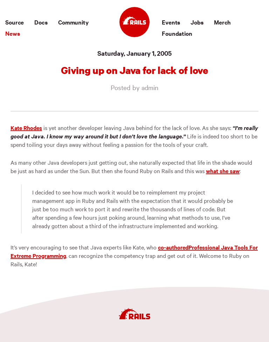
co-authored (173, 247)
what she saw (223, 171)
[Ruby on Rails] (134, 22)
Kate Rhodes (26, 127)
